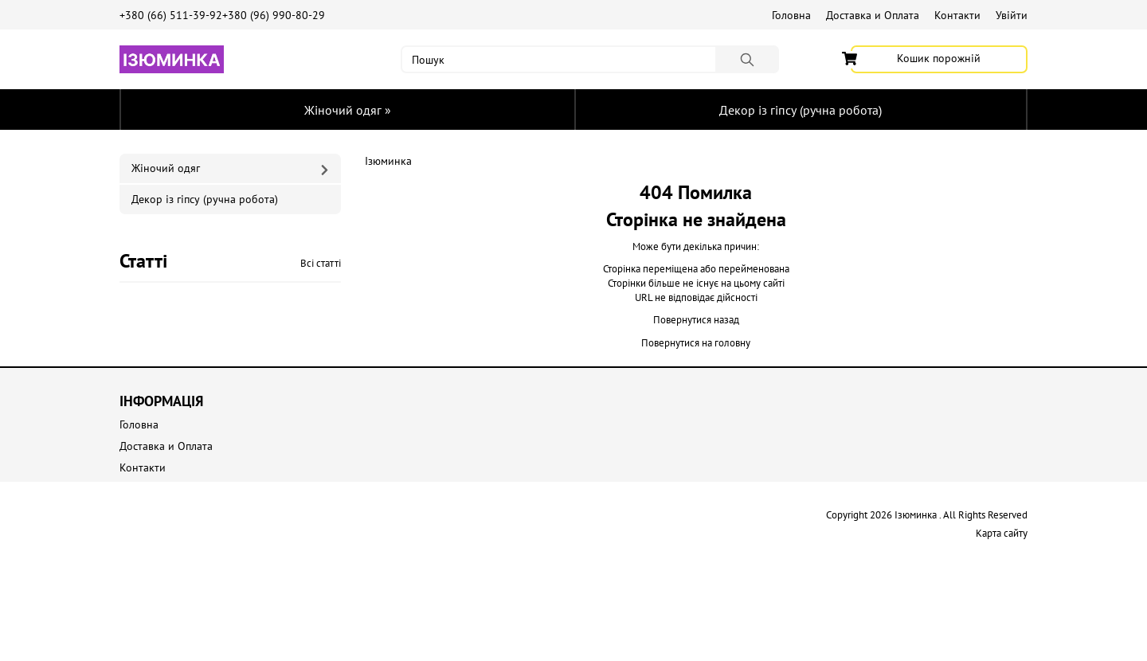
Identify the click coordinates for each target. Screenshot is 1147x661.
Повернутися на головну (695, 343)
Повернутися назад (696, 320)
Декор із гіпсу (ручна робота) (800, 110)
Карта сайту (1002, 533)
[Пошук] (747, 59)
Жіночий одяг (347, 110)
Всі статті (320, 263)
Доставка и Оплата (872, 15)
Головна (791, 15)
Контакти (957, 15)
